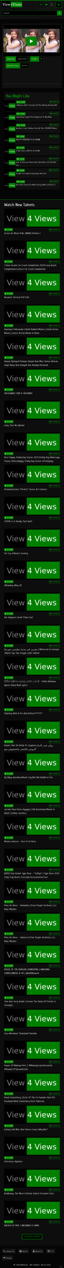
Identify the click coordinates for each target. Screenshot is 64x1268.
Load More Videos (32, 1236)
